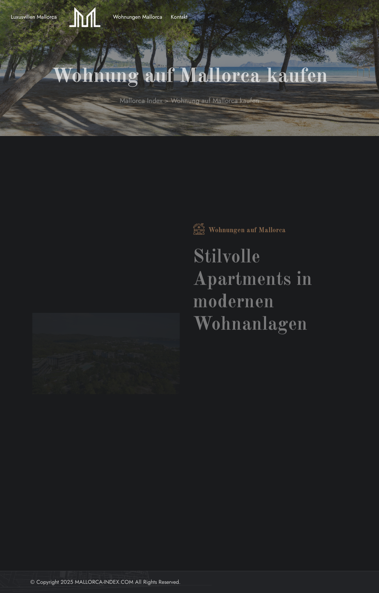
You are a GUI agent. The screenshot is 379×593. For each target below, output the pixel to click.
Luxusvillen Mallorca (34, 17)
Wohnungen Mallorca (137, 17)
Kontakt (179, 17)
